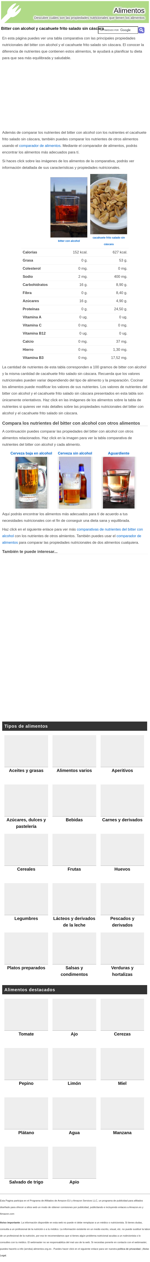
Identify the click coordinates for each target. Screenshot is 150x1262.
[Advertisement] (75, 94)
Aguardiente (118, 453)
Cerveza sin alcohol (75, 453)
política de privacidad (128, 1249)
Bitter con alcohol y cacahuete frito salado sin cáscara (52, 28)
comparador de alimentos (39, 146)
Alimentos (129, 10)
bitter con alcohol (69, 240)
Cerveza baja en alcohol (31, 453)
